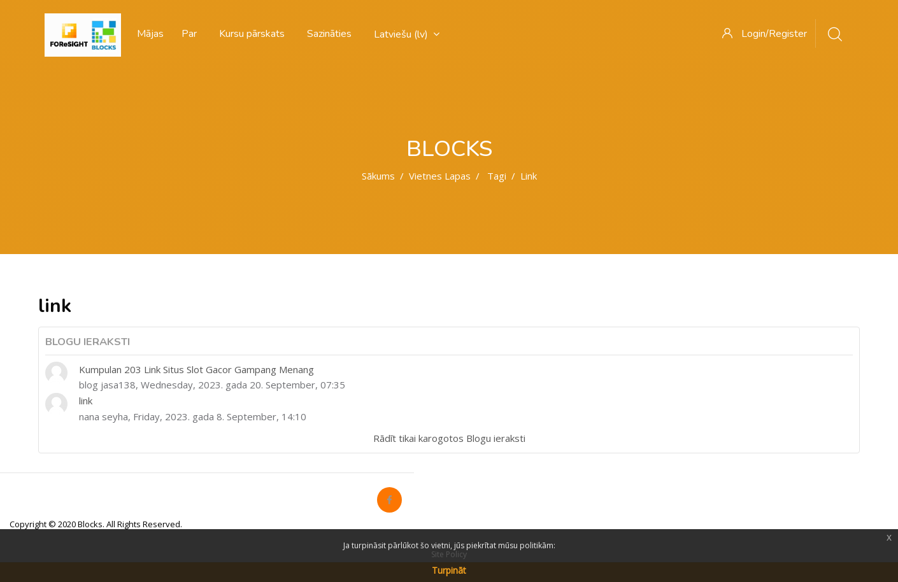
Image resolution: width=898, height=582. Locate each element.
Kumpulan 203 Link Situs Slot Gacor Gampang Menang (196, 369)
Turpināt (449, 570)
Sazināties (329, 34)
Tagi (496, 175)
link (85, 400)
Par (189, 34)
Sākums (378, 175)
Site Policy (449, 554)
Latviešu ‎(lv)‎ (406, 34)
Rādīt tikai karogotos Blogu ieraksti (449, 438)
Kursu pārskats (252, 34)
